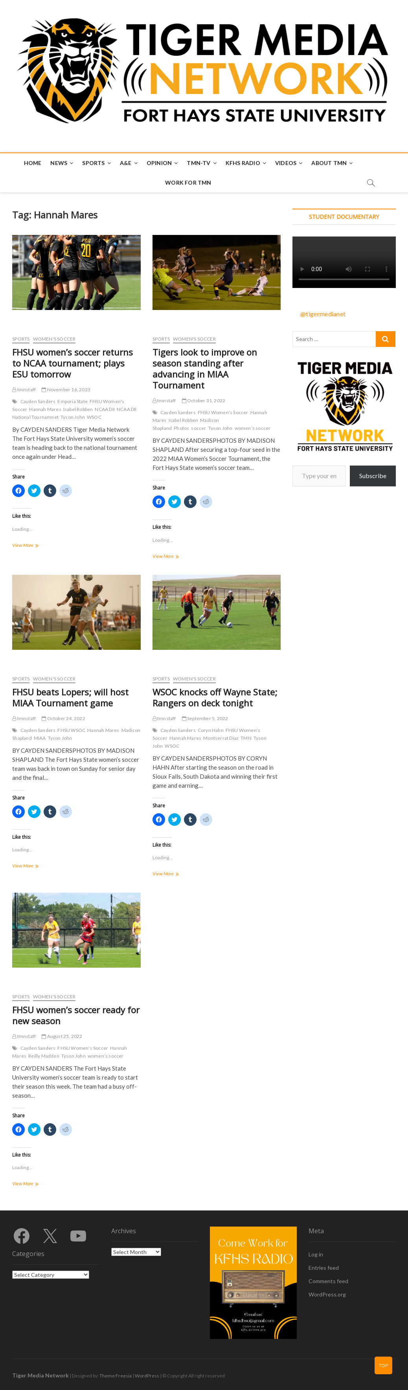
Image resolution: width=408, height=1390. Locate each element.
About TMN (329, 163)
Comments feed (328, 1281)
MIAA (40, 738)
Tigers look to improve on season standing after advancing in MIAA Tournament (205, 368)
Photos (181, 428)
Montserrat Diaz (221, 738)
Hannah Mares (45, 409)
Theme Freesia (115, 1376)
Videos (285, 163)
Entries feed (324, 1267)
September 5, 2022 (205, 718)
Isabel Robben (78, 409)
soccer (198, 428)
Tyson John (73, 417)
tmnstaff (24, 389)
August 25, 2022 (62, 1036)
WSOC (94, 417)
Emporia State (72, 401)
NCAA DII (105, 409)
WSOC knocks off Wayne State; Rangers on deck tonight (215, 697)
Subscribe (372, 475)
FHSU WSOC (71, 730)
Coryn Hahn (211, 730)
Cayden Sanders (38, 401)
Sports (93, 163)
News (58, 163)
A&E (126, 163)
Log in (316, 1254)
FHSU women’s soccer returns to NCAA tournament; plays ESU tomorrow (72, 363)
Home (33, 163)
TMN (246, 738)
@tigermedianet (323, 313)
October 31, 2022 (204, 400)
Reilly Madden (43, 1056)
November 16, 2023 (66, 389)
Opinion (159, 163)
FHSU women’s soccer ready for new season (76, 1015)
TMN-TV (198, 163)
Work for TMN (188, 182)
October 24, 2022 (63, 718)
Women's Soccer (54, 339)
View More (34, 546)
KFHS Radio (243, 163)
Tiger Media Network (40, 1375)
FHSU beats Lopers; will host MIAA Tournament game (70, 697)
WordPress (147, 1376)
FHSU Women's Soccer (223, 412)
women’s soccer (253, 428)
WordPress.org (327, 1294)
